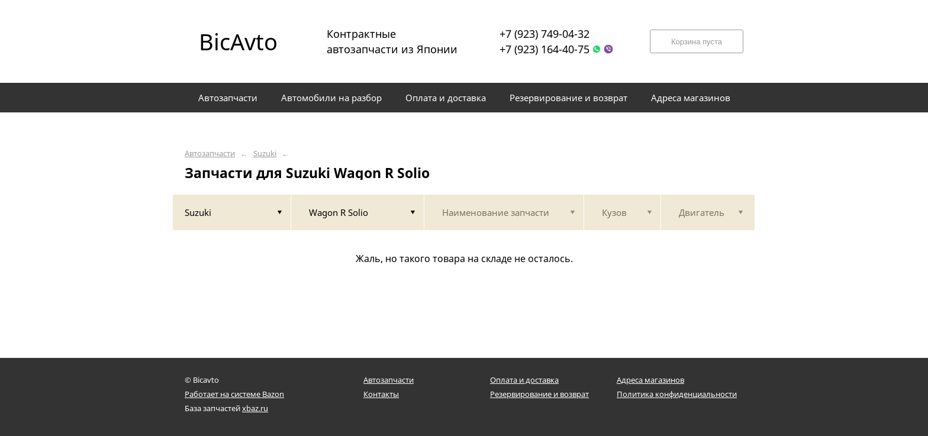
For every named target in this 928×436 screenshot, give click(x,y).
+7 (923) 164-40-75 (544, 49)
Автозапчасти (210, 153)
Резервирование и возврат (539, 394)
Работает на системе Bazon (234, 394)
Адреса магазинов (650, 379)
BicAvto (238, 41)
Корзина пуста (696, 41)
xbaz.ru (255, 408)
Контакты (381, 394)
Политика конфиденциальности (677, 394)
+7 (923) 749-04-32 (544, 34)
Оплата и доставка (524, 379)
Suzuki (264, 153)
